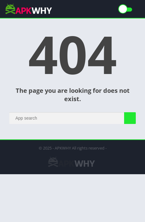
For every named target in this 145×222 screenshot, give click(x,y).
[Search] (72, 118)
